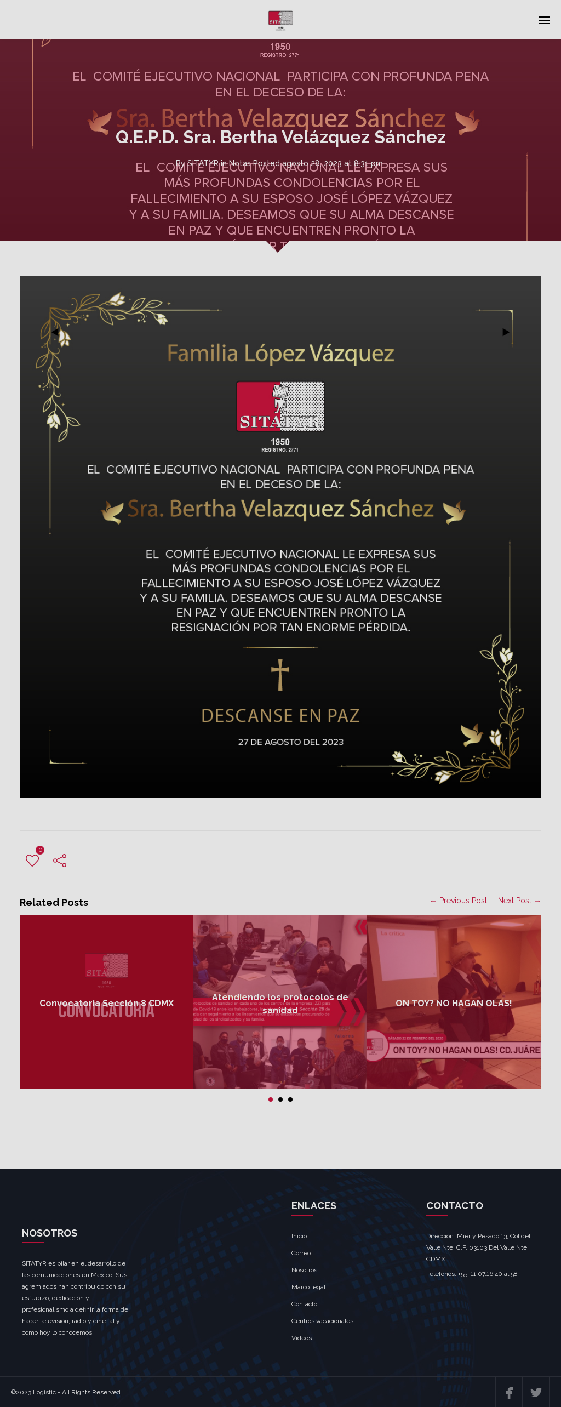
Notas (240, 163)
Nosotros (304, 1270)
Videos (301, 1338)
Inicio (299, 1236)
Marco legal (308, 1287)
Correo (301, 1253)
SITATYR (203, 163)
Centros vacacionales (322, 1321)
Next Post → (519, 900)
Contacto (304, 1304)
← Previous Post (458, 900)
